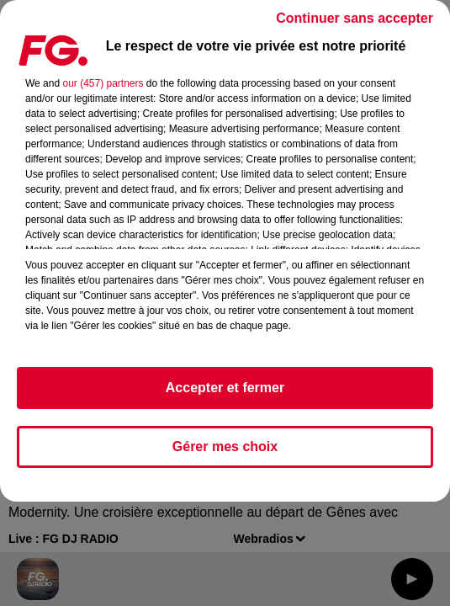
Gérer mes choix (225, 446)
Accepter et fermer (225, 387)
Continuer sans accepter (354, 18)
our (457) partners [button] (102, 83)
